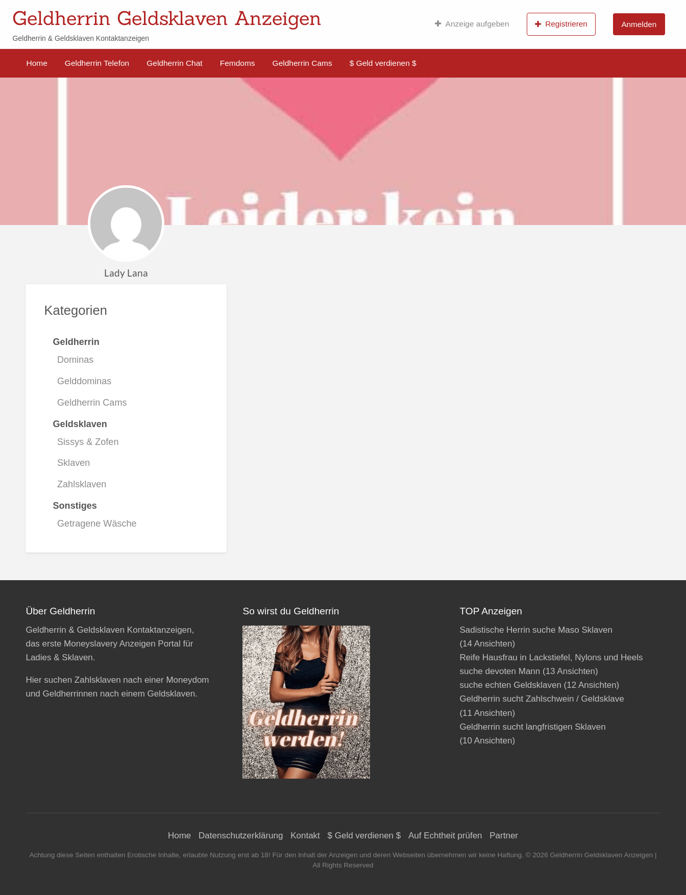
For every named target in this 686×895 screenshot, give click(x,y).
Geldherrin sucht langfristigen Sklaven (532, 727)
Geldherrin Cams (302, 63)
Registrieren (561, 24)
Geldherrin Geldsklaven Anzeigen (167, 18)
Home (37, 63)
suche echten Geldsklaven (510, 685)
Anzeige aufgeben (472, 24)
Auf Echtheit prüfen (445, 835)
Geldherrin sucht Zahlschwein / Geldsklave (541, 699)
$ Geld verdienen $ (383, 63)
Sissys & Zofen (87, 442)
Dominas (75, 360)
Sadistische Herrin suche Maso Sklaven (535, 630)
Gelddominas (84, 381)
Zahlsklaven (81, 484)
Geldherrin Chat (174, 63)
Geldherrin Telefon (97, 63)
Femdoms (237, 63)
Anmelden (638, 24)
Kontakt (305, 835)
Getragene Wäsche (97, 523)
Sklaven (73, 463)
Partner (503, 835)
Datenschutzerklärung (241, 835)
